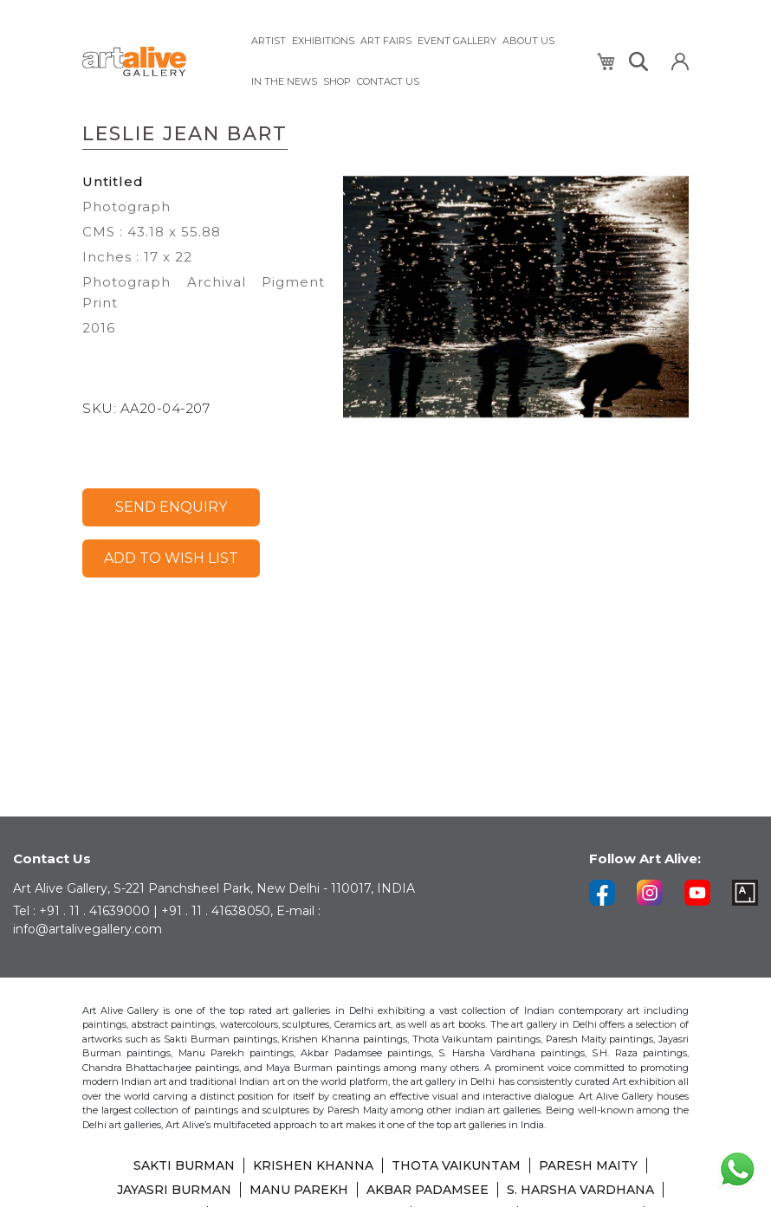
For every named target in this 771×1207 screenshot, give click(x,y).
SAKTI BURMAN (184, 1165)
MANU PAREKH (298, 1189)
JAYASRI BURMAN (174, 1189)
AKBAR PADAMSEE (427, 1189)
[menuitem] (268, 41)
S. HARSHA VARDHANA (580, 1189)
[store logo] (156, 62)
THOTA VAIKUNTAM (456, 1165)
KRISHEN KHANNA (313, 1165)
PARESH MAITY (588, 1165)
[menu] (413, 61)
